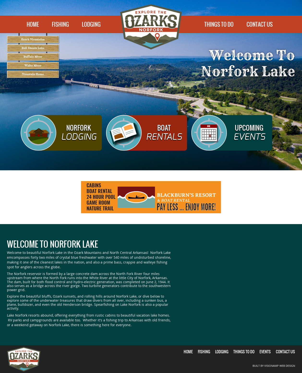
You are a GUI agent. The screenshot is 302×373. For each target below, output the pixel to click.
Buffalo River (33, 65)
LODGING (91, 24)
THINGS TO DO (219, 24)
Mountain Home (33, 89)
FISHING (60, 24)
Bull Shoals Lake (33, 53)
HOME (33, 24)
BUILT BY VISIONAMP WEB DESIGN (275, 365)
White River (32, 77)
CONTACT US (260, 24)
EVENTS (265, 352)
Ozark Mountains (32, 41)
